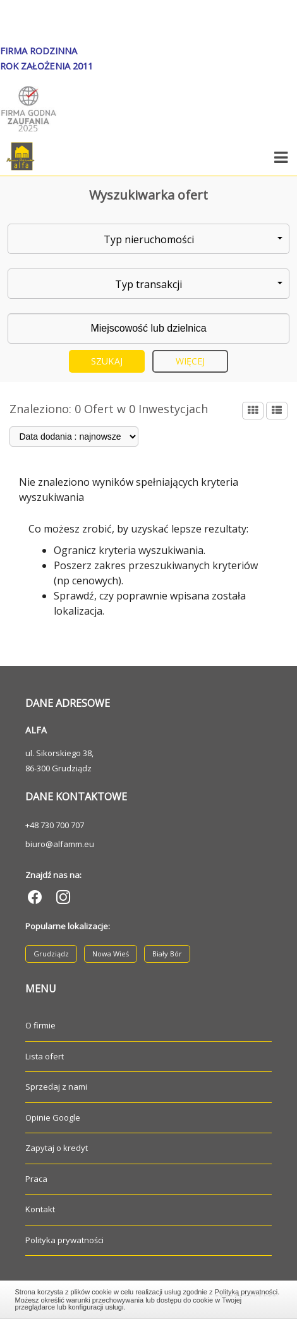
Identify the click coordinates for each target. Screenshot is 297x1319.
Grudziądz (51, 953)
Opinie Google (52, 1117)
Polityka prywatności (64, 1240)
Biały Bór (167, 953)
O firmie (40, 1025)
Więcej (190, 361)
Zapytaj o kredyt (56, 1147)
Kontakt (40, 1209)
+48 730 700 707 (54, 825)
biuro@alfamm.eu (59, 844)
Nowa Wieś (110, 953)
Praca (36, 1178)
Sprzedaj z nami (56, 1086)
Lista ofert (44, 1056)
